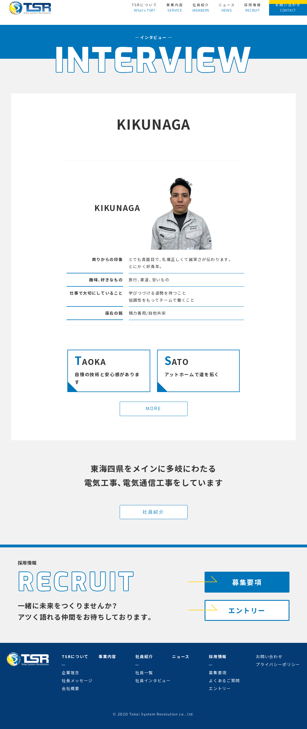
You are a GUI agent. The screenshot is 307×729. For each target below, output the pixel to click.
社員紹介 (200, 7)
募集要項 (233, 580)
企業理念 (71, 672)
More (154, 409)
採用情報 (252, 7)
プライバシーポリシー (278, 664)
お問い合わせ (288, 7)
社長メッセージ (77, 680)
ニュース (226, 7)
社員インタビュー (153, 680)
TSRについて (144, 7)
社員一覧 (144, 672)
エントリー (235, 608)
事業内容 (174, 7)
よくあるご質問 (224, 680)
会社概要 (71, 688)
